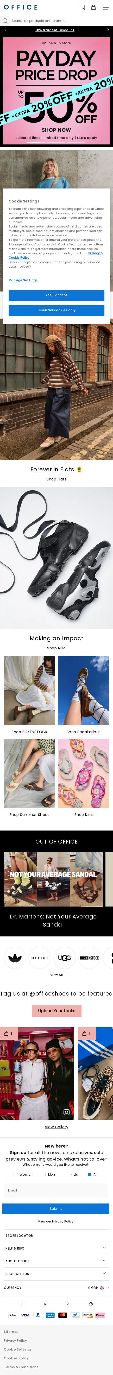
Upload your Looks (56, 1011)
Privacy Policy (15, 1340)
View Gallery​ (56, 1127)
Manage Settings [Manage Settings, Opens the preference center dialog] (23, 280)
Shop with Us (55, 1274)
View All (56, 975)
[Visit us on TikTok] (91, 1304)
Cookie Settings (18, 1349)
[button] (37, 1073)
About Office (55, 1261)
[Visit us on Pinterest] (45, 1304)
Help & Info (55, 1248)
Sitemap (11, 1331)
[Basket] (90, 7)
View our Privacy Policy (56, 1221)
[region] (56, 256)
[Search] (5, 21)
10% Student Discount (54, 30)
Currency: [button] (56, 1287)
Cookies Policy (16, 1358)
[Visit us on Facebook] (21, 1304)
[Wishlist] (80, 7)
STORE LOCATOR (19, 1235)
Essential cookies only (56, 310)
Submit (56, 1208)
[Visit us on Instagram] (68, 1304)
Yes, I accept (56, 295)
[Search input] (61, 21)
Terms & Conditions (21, 1367)
